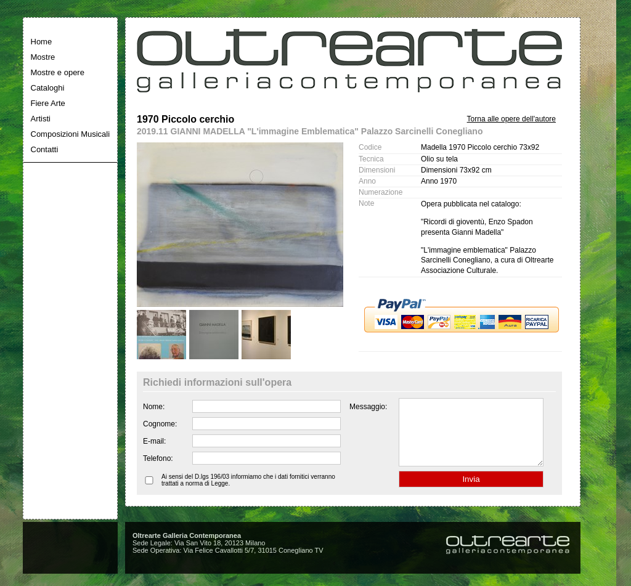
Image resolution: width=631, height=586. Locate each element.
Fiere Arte (48, 103)
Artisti (41, 118)
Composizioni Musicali (70, 134)
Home (41, 41)
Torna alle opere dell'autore (511, 119)
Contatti (45, 149)
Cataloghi (48, 87)
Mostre (43, 57)
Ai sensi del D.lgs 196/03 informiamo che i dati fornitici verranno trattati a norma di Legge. (248, 493)
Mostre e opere (57, 72)
